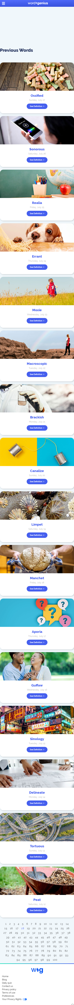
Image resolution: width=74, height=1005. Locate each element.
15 (5, 928)
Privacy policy (9, 989)
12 (56, 923)
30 (22, 932)
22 (45, 928)
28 (10, 932)
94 (18, 959)
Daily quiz (7, 983)
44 (36, 937)
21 (39, 928)
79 (48, 950)
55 (36, 941)
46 (48, 937)
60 (66, 941)
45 (42, 937)
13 (61, 923)
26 (68, 928)
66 (37, 946)
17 (17, 928)
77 (36, 950)
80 (54, 950)
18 (22, 928)
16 (11, 928)
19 (28, 928)
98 (42, 959)
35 (51, 932)
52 (19, 941)
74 (19, 950)
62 (13, 946)
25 (62, 928)
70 (61, 946)
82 (66, 950)
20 (34, 928)
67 (43, 946)
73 (13, 950)
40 (13, 937)
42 (25, 937)
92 (61, 955)
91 (55, 955)
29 (16, 932)
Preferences (8, 996)
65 (31, 946)
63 (19, 946)
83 (7, 955)
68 (49, 946)
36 (57, 932)
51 (13, 941)
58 (54, 941)
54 (30, 941)
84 (13, 955)
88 (37, 955)
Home (5, 976)
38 (69, 932)
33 (39, 932)
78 (42, 950)
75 (25, 950)
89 (43, 955)
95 (24, 959)
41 (19, 937)
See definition (37, 106)
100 (55, 959)
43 (31, 937)
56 (42, 941)
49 (66, 937)
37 (63, 932)
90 (49, 955)
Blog (4, 979)
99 (48, 959)
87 (31, 955)
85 (19, 955)
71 (66, 946)
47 (54, 937)
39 (7, 937)
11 (51, 923)
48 (60, 937)
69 (55, 946)
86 (25, 955)
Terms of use (8, 992)
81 (60, 950)
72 (7, 950)
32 (33, 932)
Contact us (7, 986)
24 (56, 928)
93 (67, 955)
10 (45, 923)
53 (25, 941)
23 (50, 928)
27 (4, 932)
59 (60, 941)
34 (45, 932)
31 (28, 932)
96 (30, 959)
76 (31, 950)
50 (7, 941)
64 (25, 946)
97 (36, 959)
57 (48, 941)
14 (67, 923)
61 (7, 946)
